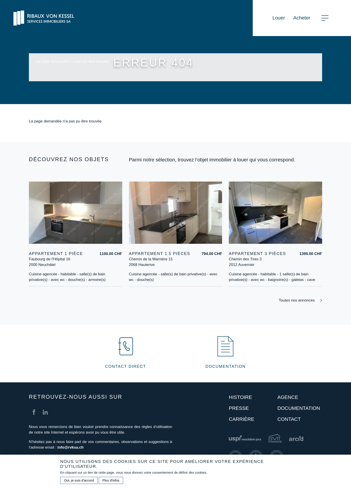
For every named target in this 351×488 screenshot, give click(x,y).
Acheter (301, 18)
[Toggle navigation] (325, 18)
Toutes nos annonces (297, 300)
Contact (289, 419)
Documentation (225, 366)
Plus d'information (44, 285)
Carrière (241, 419)
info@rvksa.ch (71, 447)
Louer (278, 18)
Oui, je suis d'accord (79, 483)
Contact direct (125, 366)
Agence (287, 397)
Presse (239, 408)
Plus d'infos (111, 483)
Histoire (240, 397)
